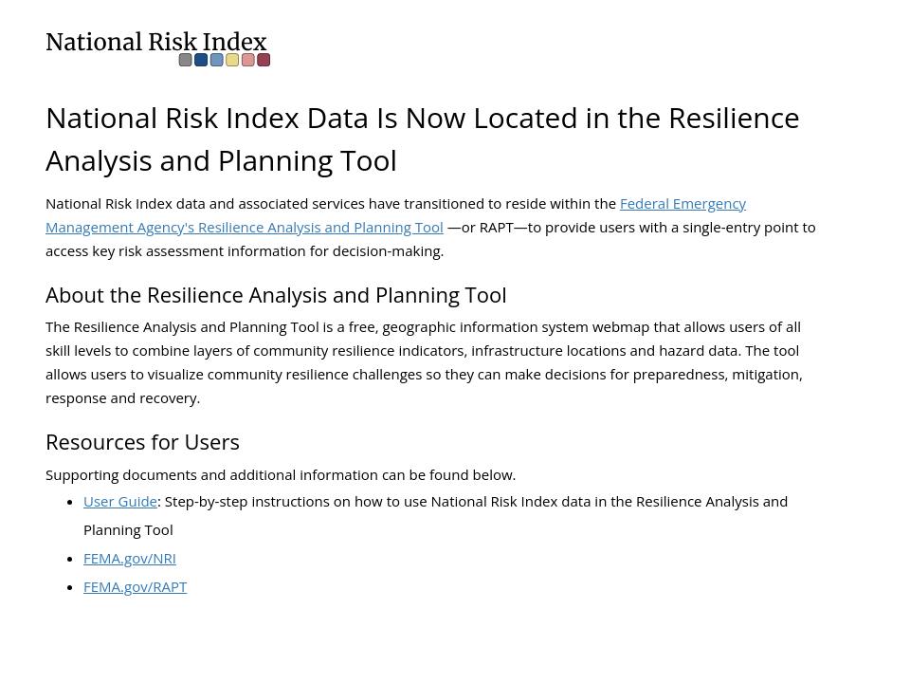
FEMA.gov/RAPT (135, 586)
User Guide (120, 500)
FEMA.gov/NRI (129, 557)
